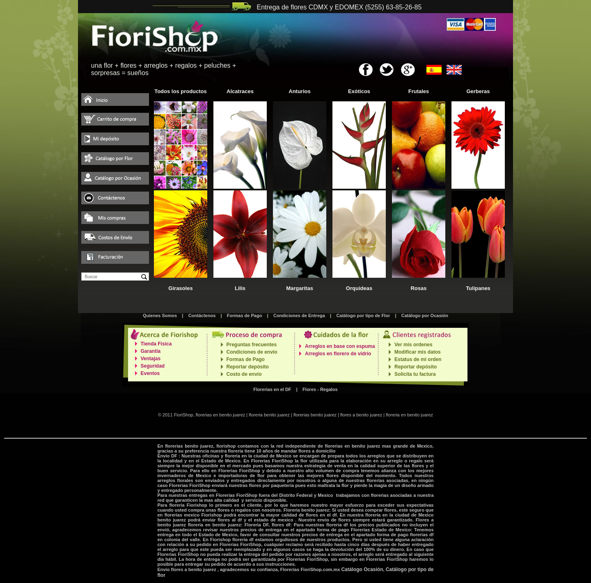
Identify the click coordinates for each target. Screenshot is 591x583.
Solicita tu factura (415, 374)
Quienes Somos (160, 315)
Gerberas (478, 91)
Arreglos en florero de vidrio (338, 354)
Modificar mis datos (417, 352)
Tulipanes (478, 288)
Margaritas (299, 288)
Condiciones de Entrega (299, 315)
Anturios (299, 91)
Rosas (418, 288)
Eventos (150, 373)
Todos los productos (180, 91)
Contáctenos (202, 315)
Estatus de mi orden (418, 359)
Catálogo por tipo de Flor (363, 315)
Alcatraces (240, 91)
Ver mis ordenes (413, 345)
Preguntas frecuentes (252, 345)
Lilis (240, 288)
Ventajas (151, 358)
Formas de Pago (244, 315)
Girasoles (180, 288)
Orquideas (359, 288)
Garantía (151, 351)
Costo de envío (244, 374)
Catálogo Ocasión (362, 569)
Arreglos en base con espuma (340, 346)
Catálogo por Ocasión (424, 315)
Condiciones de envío (252, 352)
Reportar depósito (248, 367)
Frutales (418, 91)
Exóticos (359, 91)
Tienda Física (156, 344)
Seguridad (153, 366)
